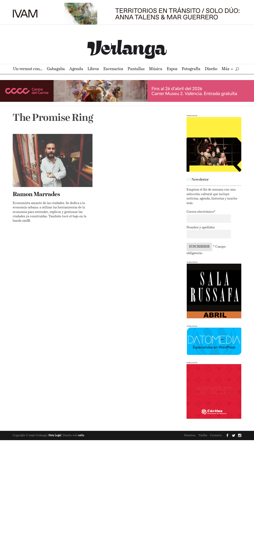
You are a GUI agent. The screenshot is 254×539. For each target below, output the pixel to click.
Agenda (76, 69)
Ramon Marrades (36, 194)
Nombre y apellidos (201, 227)
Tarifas (202, 435)
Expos (172, 69)
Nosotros (189, 435)
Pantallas (136, 69)
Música (155, 69)
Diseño (211, 69)
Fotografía (191, 69)
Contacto (216, 435)
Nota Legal (55, 435)
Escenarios (113, 69)
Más (225, 69)
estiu (81, 435)
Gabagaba (56, 69)
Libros (93, 69)
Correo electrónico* (201, 212)
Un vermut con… (27, 69)
